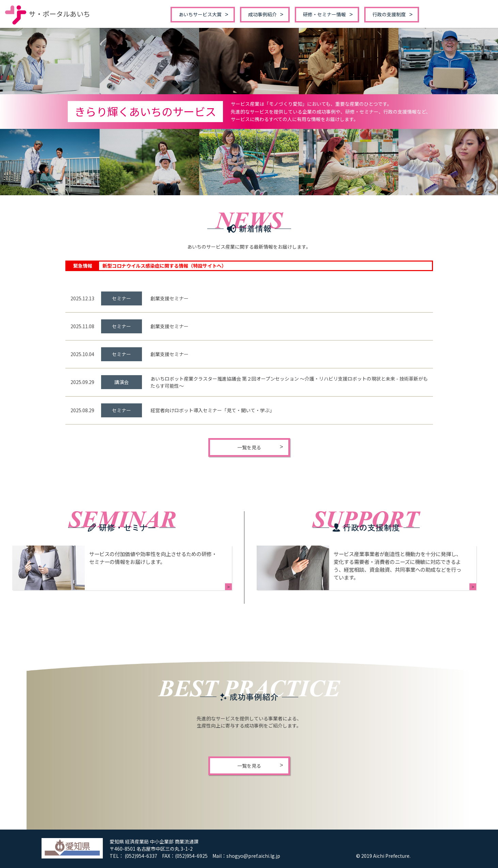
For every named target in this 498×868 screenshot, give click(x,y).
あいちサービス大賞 (200, 14)
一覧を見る (249, 447)
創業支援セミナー (169, 298)
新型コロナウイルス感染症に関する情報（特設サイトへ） (164, 265)
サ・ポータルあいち (47, 14)
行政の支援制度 (389, 14)
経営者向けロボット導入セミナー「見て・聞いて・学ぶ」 (212, 410)
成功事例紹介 (262, 14)
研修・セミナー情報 (324, 14)
